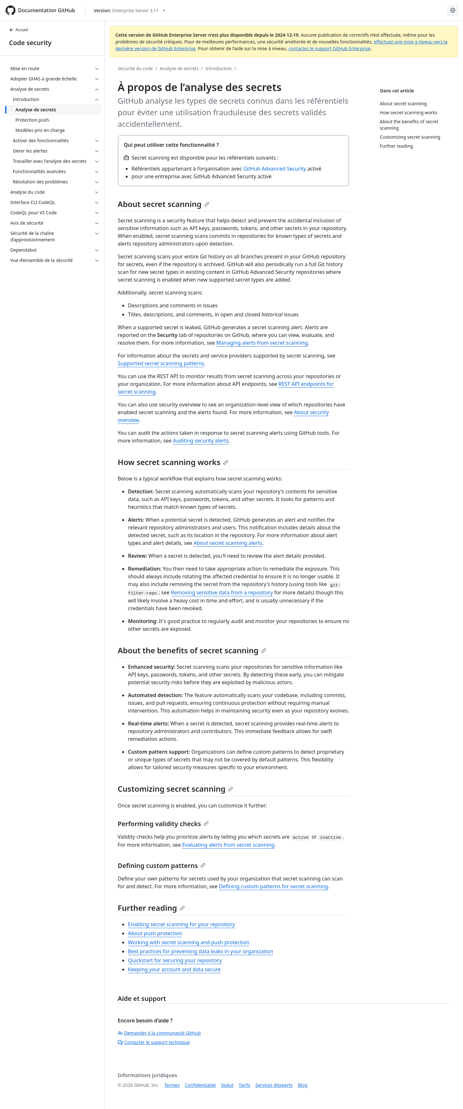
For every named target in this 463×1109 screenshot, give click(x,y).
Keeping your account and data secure (174, 969)
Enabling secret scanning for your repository (181, 924)
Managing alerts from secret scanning (262, 342)
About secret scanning (163, 204)
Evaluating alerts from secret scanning (228, 844)
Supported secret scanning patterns (161, 363)
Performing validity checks (163, 823)
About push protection (155, 933)
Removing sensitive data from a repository (222, 592)
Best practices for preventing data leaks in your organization (200, 951)
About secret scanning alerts (228, 542)
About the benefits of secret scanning (192, 650)
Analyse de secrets (179, 68)
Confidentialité (200, 1085)
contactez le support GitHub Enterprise (329, 48)
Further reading (151, 907)
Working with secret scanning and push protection (189, 942)
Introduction (218, 68)
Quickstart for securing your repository (175, 960)
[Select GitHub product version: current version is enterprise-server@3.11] (129, 10)
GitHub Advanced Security (274, 168)
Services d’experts (274, 1085)
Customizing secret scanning (175, 788)
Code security (30, 42)
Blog (302, 1085)
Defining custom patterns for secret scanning (273, 886)
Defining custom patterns (161, 865)
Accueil (18, 30)
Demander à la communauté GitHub (159, 1033)
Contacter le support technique (154, 1042)
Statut (227, 1085)
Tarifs (244, 1085)
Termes (172, 1085)
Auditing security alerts (201, 440)
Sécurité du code (135, 68)
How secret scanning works (173, 462)
